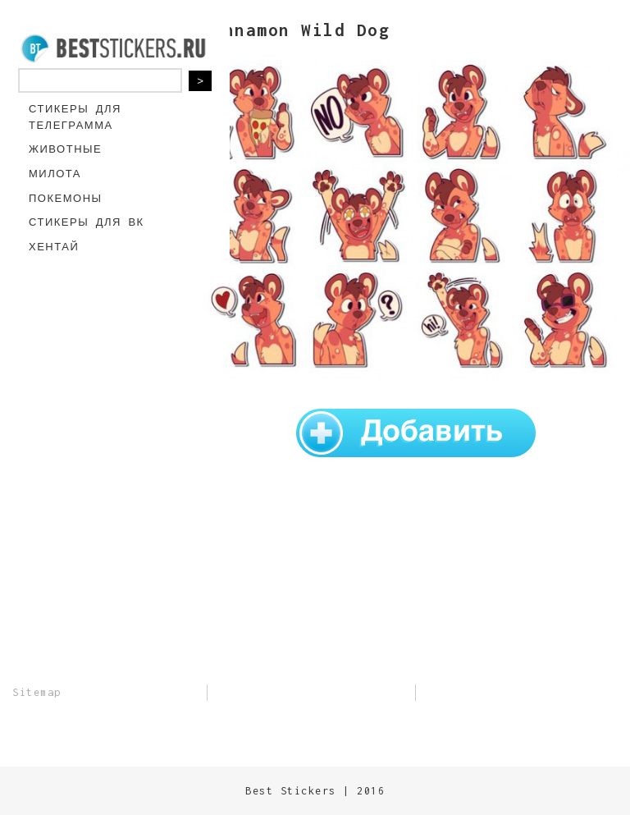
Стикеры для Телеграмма (75, 116)
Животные (65, 149)
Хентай (54, 246)
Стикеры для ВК (86, 222)
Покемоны (66, 198)
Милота (55, 173)
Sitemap (37, 692)
